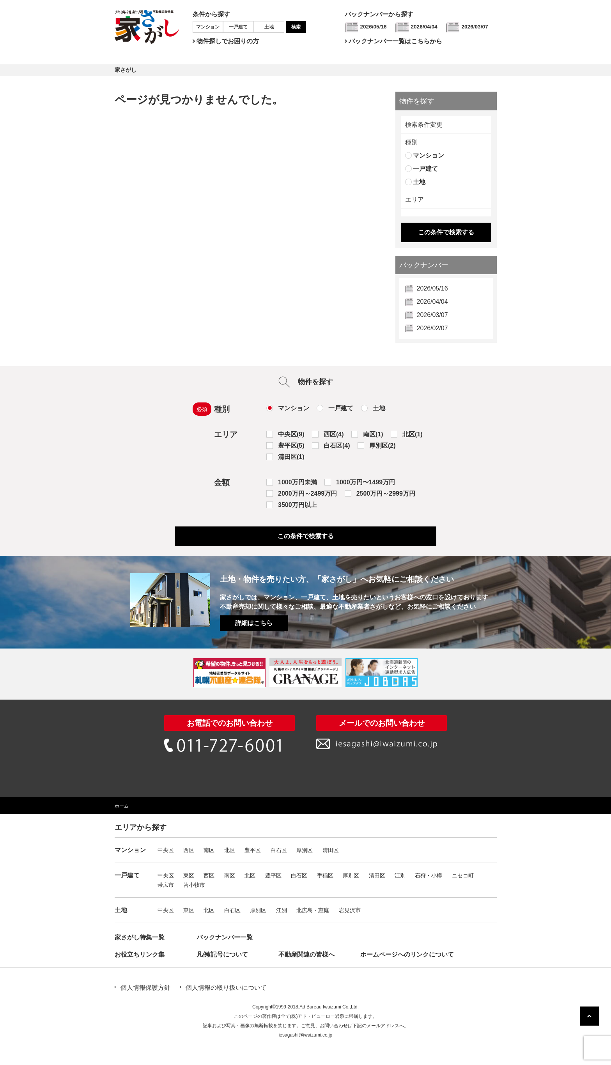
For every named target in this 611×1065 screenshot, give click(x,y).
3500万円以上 (297, 504)
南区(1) (373, 434)
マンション (208, 27)
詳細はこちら (254, 623)
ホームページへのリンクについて (407, 954)
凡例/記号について (222, 954)
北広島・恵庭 (312, 910)
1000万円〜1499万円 (365, 482)
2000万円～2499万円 (307, 493)
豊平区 (252, 850)
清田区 (330, 850)
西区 (188, 850)
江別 (400, 875)
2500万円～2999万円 (385, 493)
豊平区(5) (291, 445)
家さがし (125, 70)
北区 (229, 850)
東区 (188, 875)
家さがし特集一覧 (140, 937)
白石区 (279, 850)
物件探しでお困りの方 (228, 41)
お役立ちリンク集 (140, 954)
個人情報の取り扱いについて (226, 987)
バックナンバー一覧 (225, 937)
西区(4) (334, 434)
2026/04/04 (424, 27)
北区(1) (412, 434)
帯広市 (166, 885)
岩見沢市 (350, 910)
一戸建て (238, 27)
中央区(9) (291, 434)
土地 (269, 27)
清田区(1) (291, 457)
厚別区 (304, 850)
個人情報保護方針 (145, 987)
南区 (209, 850)
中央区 (166, 850)
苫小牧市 (194, 885)
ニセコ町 (463, 875)
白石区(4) (337, 445)
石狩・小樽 (428, 875)
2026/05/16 (373, 27)
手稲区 (325, 875)
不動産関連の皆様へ (306, 954)
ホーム (122, 806)
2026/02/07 (432, 328)
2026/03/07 (475, 27)
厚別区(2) (382, 445)
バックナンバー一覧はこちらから (395, 41)
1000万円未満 (297, 482)
